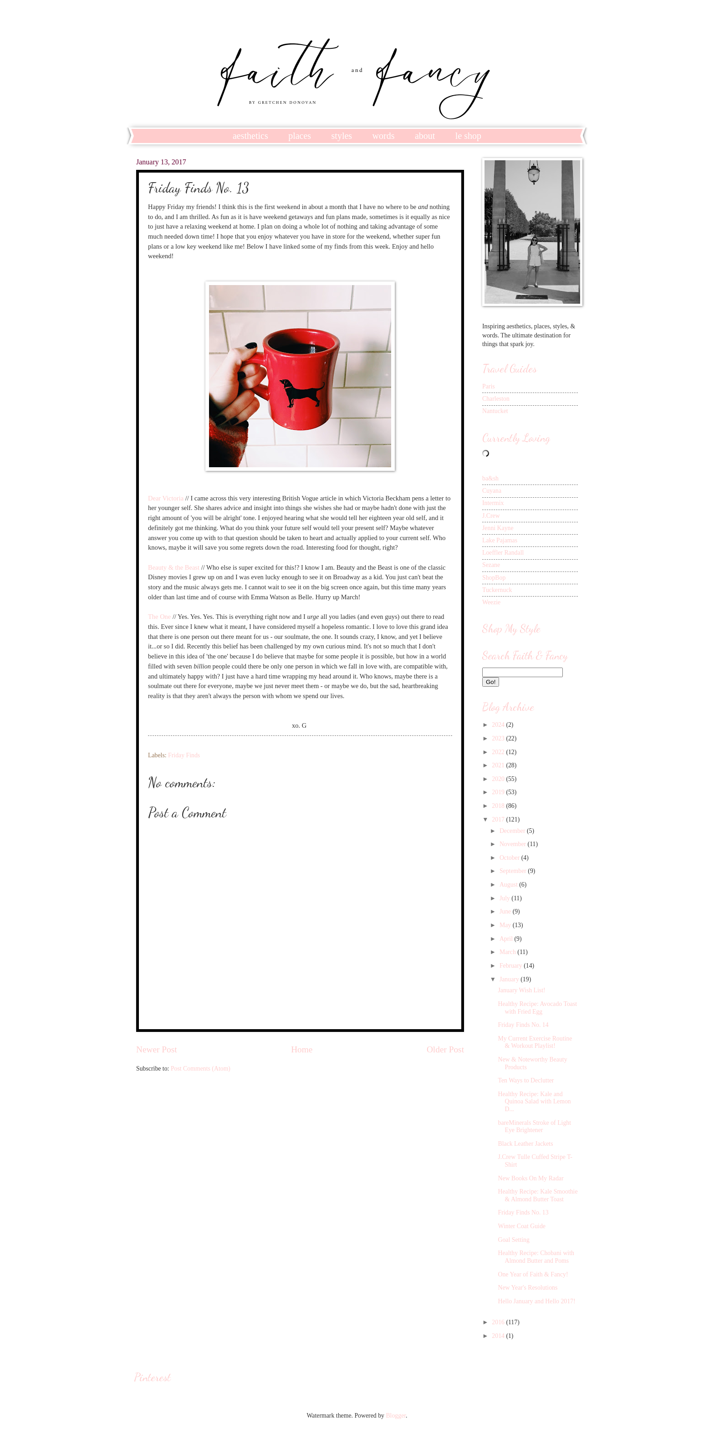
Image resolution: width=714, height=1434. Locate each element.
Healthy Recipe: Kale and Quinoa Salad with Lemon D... (534, 1101)
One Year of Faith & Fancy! (533, 1274)
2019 (499, 792)
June (506, 911)
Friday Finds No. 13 (523, 1212)
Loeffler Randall (503, 552)
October (510, 857)
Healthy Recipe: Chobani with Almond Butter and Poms (536, 1257)
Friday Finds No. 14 (523, 1024)
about (425, 136)
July (505, 898)
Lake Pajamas (499, 540)
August (509, 884)
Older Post (445, 1049)
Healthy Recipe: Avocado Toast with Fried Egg (537, 1007)
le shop (468, 136)
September (514, 871)
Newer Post (156, 1049)
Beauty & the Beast (173, 567)
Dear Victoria (166, 498)
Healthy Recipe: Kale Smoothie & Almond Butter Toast (537, 1195)
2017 (499, 819)
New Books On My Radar (530, 1178)
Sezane (491, 564)
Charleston (496, 398)
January (510, 979)
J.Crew (491, 515)
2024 (499, 724)
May (506, 925)
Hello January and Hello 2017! (536, 1301)
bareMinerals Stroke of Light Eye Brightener (534, 1126)
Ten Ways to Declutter (526, 1080)
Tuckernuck (497, 590)
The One (159, 616)
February (512, 965)
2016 (499, 1322)
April (507, 938)
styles (342, 136)
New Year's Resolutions (527, 1287)
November (514, 844)
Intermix (493, 503)
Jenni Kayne (498, 528)
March (508, 952)
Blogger (396, 1415)
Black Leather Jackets (525, 1143)
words (383, 136)
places (299, 136)
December (513, 830)
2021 (499, 765)
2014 (499, 1335)
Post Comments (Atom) (200, 1068)
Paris (488, 386)
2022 (499, 752)
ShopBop (493, 577)
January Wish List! (521, 990)
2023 (499, 738)
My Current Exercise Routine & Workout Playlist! (535, 1042)
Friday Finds (184, 755)
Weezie (491, 602)
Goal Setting (513, 1239)
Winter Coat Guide (521, 1226)
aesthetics (250, 136)
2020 (499, 779)
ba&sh (490, 478)
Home (301, 1049)
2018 (499, 805)
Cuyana (491, 490)
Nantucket (495, 411)
